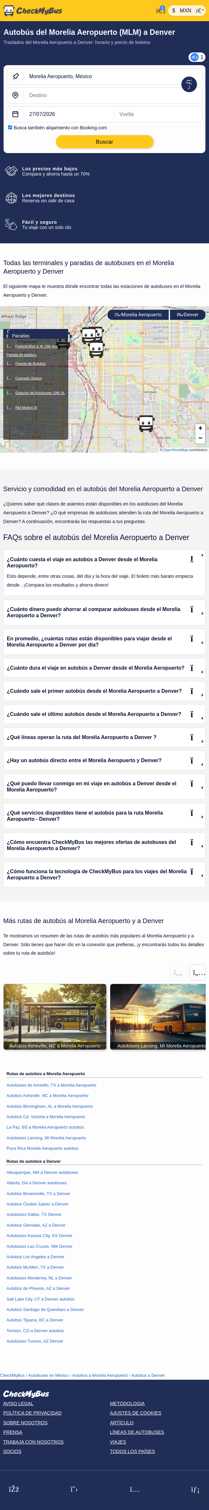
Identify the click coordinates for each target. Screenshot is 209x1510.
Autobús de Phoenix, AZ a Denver (38, 1288)
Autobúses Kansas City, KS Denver (39, 1235)
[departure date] (69, 114)
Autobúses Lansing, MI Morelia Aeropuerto (46, 1137)
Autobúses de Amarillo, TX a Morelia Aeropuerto (51, 1085)
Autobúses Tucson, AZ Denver (35, 1341)
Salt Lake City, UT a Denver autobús (40, 1299)
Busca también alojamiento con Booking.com (60, 127)
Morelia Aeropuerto (138, 315)
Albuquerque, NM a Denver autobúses (42, 1172)
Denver (187, 315)
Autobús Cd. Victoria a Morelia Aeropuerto (46, 1116)
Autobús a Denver (148, 1375)
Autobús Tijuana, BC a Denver (35, 1320)
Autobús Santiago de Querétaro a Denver (45, 1309)
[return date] (158, 114)
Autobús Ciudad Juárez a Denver (38, 1204)
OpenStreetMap (175, 450)
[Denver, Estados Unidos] (113, 95)
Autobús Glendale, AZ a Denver (36, 1225)
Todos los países (132, 1451)
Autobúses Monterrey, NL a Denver (39, 1277)
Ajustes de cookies (135, 1413)
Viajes (118, 1442)
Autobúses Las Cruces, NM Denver (39, 1246)
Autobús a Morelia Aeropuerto (100, 1375)
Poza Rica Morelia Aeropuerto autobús (43, 1148)
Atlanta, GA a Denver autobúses (37, 1182)
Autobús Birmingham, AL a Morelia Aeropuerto (50, 1106)
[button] (96, 349)
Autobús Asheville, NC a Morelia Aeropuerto (47, 1095)
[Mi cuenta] (159, 10)
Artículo (122, 1422)
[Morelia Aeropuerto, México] (113, 76)
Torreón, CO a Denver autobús (35, 1330)
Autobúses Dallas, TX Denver (34, 1214)
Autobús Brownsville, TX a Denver (38, 1193)
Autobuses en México (48, 1375)
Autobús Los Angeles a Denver (35, 1256)
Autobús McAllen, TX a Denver (35, 1267)
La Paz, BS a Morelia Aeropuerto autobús (45, 1127)
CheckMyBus (12, 1375)
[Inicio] (77, 11)
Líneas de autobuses (137, 1432)
